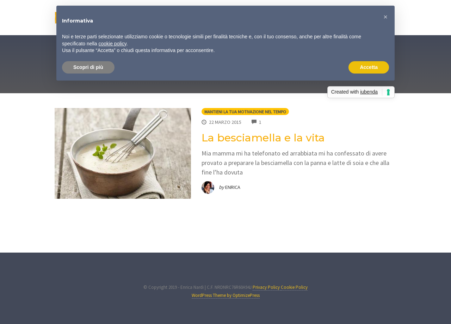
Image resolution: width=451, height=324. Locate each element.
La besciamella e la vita (263, 137)
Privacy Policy (267, 287)
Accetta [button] (369, 67)
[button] (385, 17)
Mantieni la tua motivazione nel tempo (245, 111)
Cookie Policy (294, 287)
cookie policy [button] (112, 43)
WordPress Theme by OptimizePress (226, 295)
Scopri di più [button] (88, 67)
